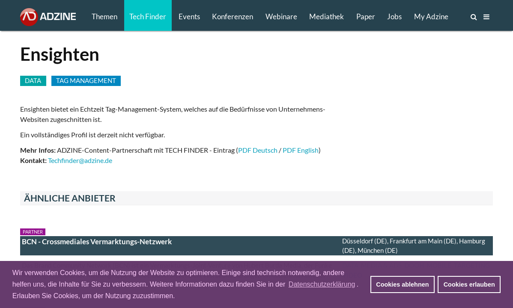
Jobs (394, 16)
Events (189, 16)
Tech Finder (147, 16)
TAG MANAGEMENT (86, 80)
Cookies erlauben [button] (469, 284)
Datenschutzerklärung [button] (322, 284)
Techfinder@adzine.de (80, 160)
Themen (104, 16)
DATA (33, 80)
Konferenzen (232, 16)
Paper (365, 16)
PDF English (301, 150)
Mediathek (326, 16)
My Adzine (431, 16)
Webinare (281, 16)
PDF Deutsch (257, 150)
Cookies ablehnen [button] (402, 284)
